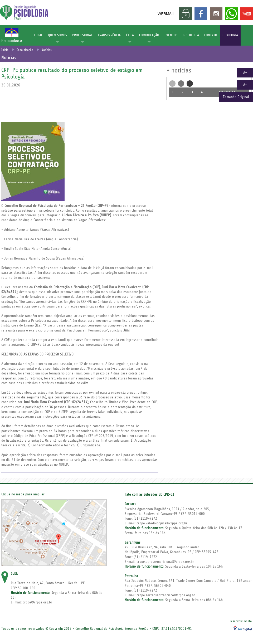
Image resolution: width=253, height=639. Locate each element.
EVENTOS (170, 35)
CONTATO (210, 35)
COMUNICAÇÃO (149, 35)
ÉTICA (130, 35)
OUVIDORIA (230, 35)
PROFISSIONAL (82, 35)
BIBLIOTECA (191, 35)
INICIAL (37, 35)
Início (4, 50)
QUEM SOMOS (57, 35)
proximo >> (227, 92)
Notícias (46, 50)
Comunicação (25, 50)
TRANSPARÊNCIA (109, 35)
